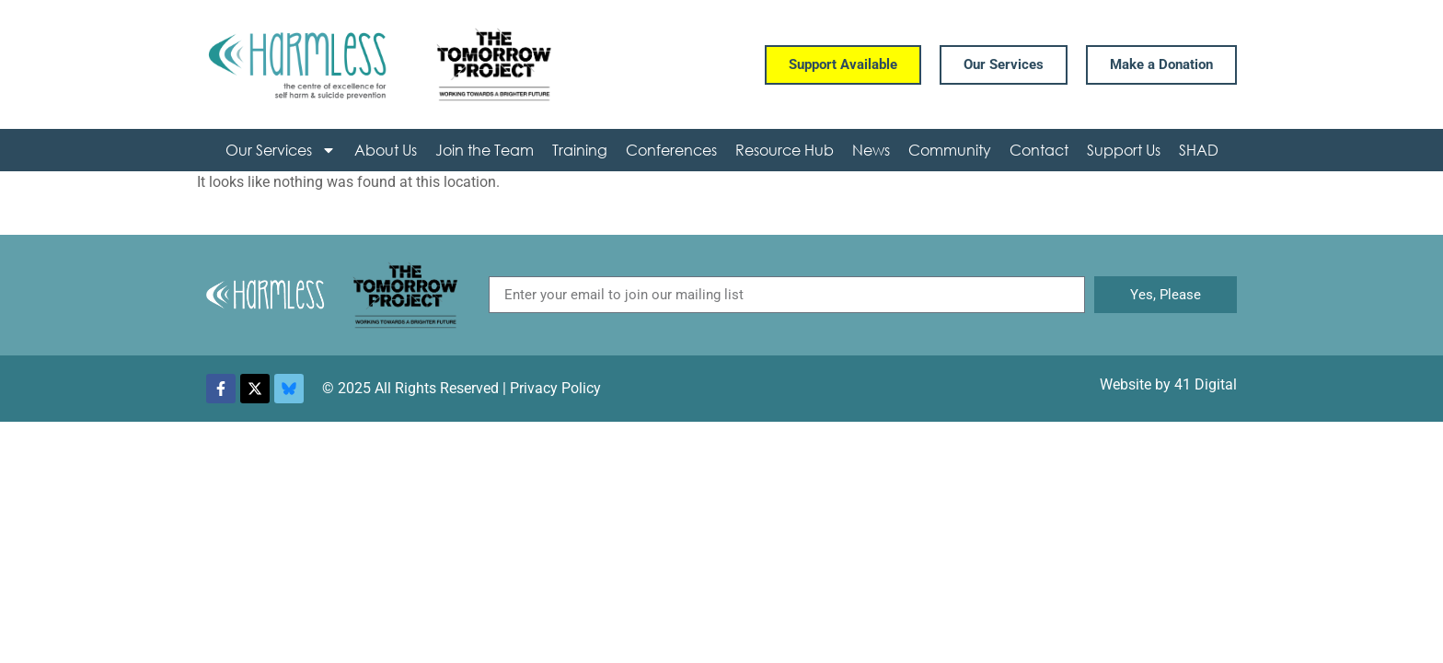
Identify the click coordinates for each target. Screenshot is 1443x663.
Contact (1039, 149)
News (871, 149)
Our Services (280, 150)
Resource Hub (784, 149)
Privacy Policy (555, 388)
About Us (385, 149)
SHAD (1198, 149)
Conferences (671, 149)
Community (949, 149)
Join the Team (484, 149)
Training (579, 149)
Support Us (1123, 149)
